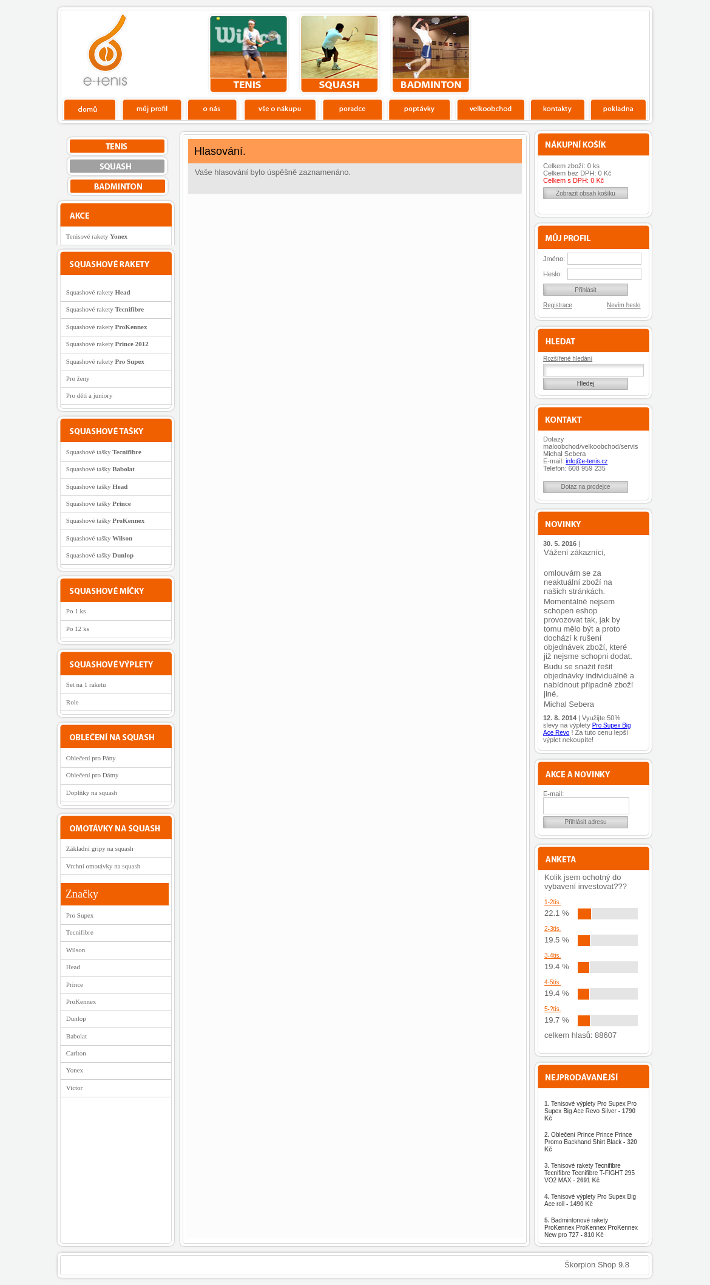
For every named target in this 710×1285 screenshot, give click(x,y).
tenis (248, 54)
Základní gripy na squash (100, 848)
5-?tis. (552, 1009)
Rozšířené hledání (567, 358)
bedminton (431, 54)
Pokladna (618, 108)
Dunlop (76, 1018)
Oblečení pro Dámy (92, 775)
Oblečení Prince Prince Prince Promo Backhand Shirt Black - (590, 1142)
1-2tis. (552, 902)
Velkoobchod (491, 108)
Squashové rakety (98, 292)
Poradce (352, 108)
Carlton (76, 1053)
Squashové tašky (103, 451)
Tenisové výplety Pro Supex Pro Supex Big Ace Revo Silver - (590, 1111)
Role (72, 702)
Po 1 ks (76, 611)
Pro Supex (80, 915)
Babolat (76, 1036)
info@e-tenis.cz (586, 461)
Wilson (75, 949)
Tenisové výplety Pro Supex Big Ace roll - (590, 1200)
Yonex (74, 1070)
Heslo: (552, 274)
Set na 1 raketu (86, 684)
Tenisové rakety (96, 236)
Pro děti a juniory (89, 395)
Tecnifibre (79, 932)
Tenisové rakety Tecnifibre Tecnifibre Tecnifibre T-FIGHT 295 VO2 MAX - (589, 1173)
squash (339, 54)
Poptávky (419, 108)
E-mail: (553, 793)
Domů (90, 108)
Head (73, 966)
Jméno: (554, 258)
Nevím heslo (624, 305)
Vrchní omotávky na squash (103, 866)
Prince (74, 984)
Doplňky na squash (91, 792)
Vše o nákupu (279, 108)
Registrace (557, 305)
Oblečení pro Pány (91, 758)
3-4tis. (552, 955)
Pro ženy (78, 378)
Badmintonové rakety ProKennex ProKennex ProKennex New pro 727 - (591, 1227)
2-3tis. (552, 928)
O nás (212, 108)
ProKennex (81, 1001)
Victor (74, 1087)
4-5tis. (552, 982)
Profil (151, 108)
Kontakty (558, 108)
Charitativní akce (587, 52)
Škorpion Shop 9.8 (596, 1264)
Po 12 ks (77, 628)
